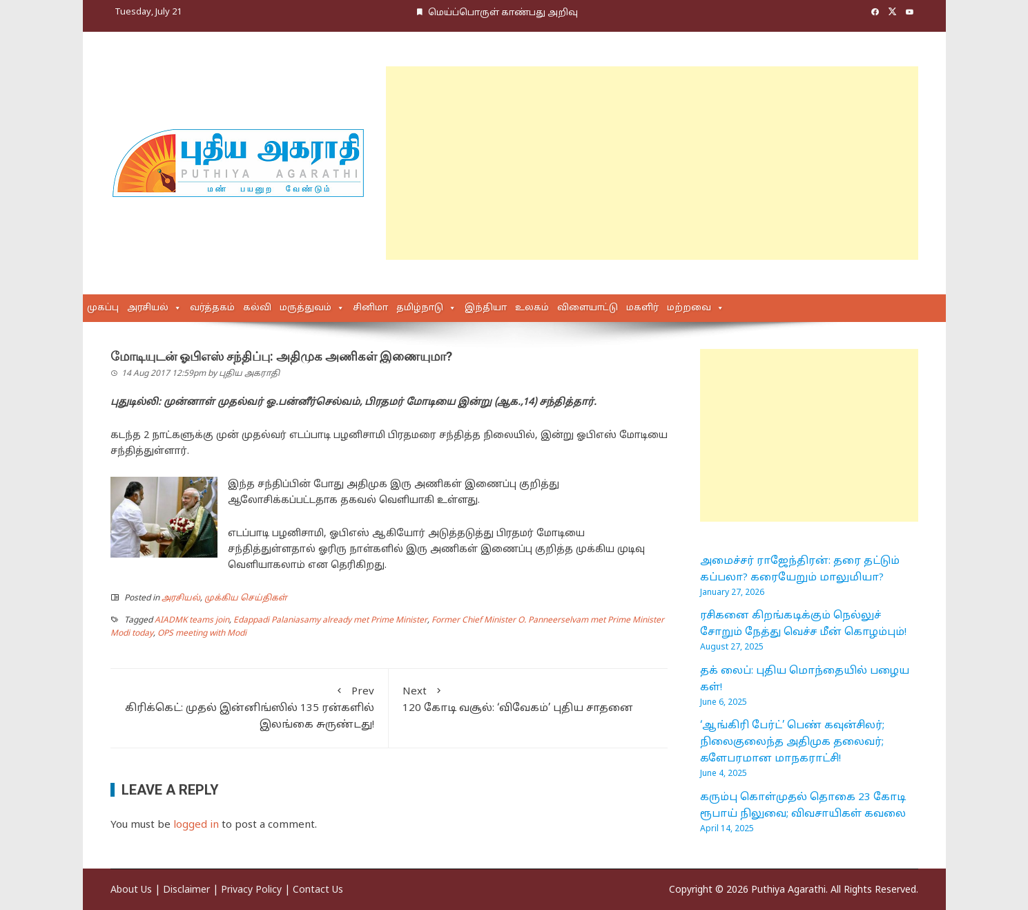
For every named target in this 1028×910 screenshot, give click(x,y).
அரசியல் (147, 308)
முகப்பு (103, 308)
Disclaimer (186, 890)
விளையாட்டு (587, 308)
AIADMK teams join (192, 620)
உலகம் (532, 308)
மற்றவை (689, 308)
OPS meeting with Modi (201, 633)
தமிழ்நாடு (419, 308)
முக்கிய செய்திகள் (245, 598)
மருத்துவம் (305, 308)
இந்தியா (486, 308)
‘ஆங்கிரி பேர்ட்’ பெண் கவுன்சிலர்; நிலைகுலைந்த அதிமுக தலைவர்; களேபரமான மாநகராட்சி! (792, 742)
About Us (131, 890)
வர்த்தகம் (212, 308)
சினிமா (370, 308)
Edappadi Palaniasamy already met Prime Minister (330, 620)
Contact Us (318, 890)
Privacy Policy (251, 890)
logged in (196, 825)
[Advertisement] (652, 163)
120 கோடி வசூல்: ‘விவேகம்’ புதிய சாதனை (528, 699)
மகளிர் (642, 308)
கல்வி (257, 308)
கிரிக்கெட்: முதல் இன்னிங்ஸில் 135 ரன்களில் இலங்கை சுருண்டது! (249, 707)
